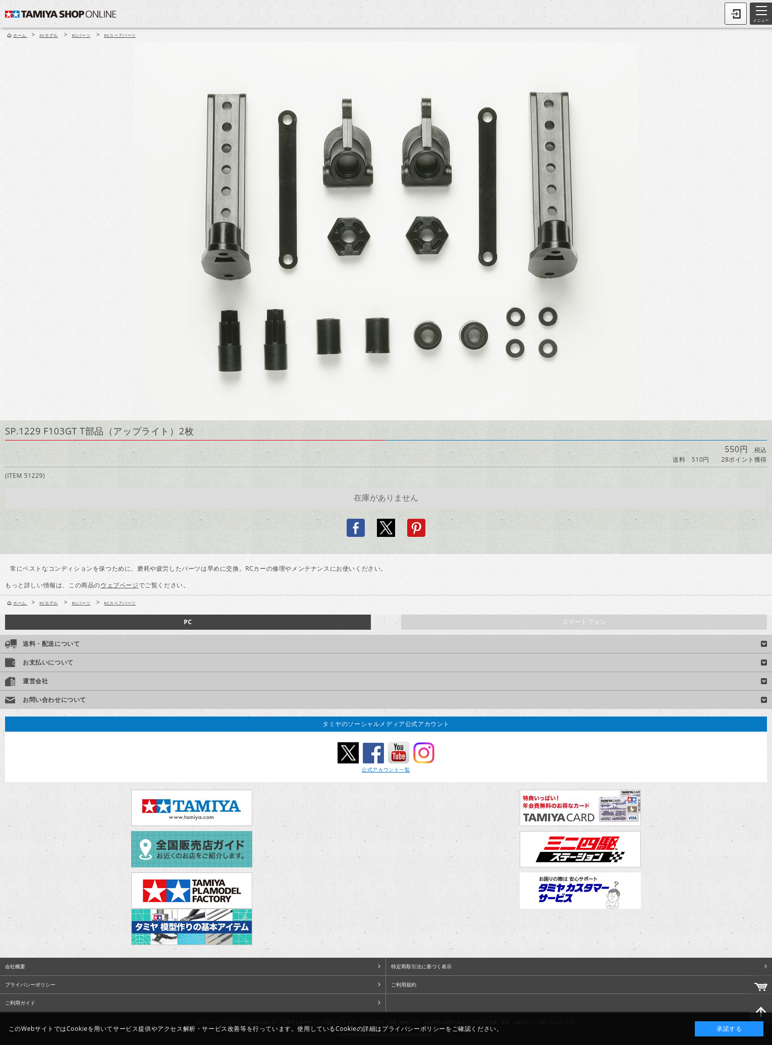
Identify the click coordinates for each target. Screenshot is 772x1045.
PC (188, 622)
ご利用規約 (403, 984)
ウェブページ (119, 585)
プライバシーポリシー (30, 984)
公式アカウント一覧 (386, 769)
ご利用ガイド (20, 1002)
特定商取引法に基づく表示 (421, 966)
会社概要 (15, 966)
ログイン (735, 13)
